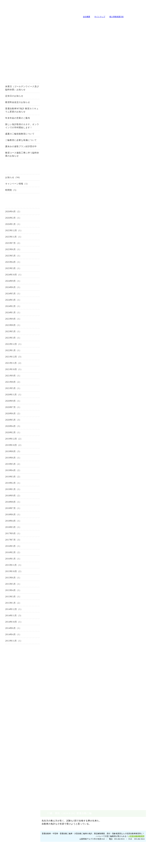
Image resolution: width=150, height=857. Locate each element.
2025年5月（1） (10, 257)
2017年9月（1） (10, 534)
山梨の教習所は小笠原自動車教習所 (35, 12)
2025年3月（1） (10, 269)
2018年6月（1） (10, 515)
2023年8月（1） (10, 326)
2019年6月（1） (10, 459)
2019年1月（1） (10, 490)
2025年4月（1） (10, 263)
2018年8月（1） (10, 503)
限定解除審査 (19, 706)
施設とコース (47, 22)
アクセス (19, 736)
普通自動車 (19, 677)
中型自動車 (19, 689)
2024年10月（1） (10, 276)
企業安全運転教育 (19, 777)
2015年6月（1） (10, 579)
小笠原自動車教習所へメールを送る (132, 8)
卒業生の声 (140, 22)
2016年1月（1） (10, 560)
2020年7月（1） (10, 408)
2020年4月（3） (10, 427)
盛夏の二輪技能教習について (16, 135)
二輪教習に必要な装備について (17, 141)
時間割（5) (7, 191)
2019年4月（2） (10, 471)
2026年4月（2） (10, 212)
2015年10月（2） (10, 572)
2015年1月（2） (10, 604)
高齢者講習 (19, 771)
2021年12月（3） (10, 358)
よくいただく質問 (122, 22)
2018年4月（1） (10, 522)
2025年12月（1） (10, 231)
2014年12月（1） (10, 610)
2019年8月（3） (10, 452)
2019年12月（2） (10, 440)
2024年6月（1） (10, 288)
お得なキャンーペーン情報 (19, 65)
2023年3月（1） (10, 339)
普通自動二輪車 (19, 694)
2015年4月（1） (10, 591)
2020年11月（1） (10, 396)
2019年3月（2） (10, 478)
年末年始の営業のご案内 (14, 119)
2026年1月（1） (10, 225)
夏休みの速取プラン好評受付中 (17, 147)
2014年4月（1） (10, 635)
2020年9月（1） (10, 402)
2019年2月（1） (10, 484)
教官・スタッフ (103, 22)
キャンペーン (84, 22)
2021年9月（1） (10, 377)
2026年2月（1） (10, 219)
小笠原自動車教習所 (140, 80)
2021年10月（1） (10, 370)
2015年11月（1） (10, 566)
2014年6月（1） (10, 629)
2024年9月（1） (10, 282)
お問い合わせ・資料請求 (19, 658)
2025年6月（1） (10, 250)
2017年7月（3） (10, 541)
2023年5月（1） (10, 332)
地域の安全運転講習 (19, 783)
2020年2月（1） (10, 433)
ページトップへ (141, 827)
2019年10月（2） (10, 446)
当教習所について (9, 22)
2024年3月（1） (10, 301)
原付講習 (19, 766)
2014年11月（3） (10, 616)
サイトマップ (96, 17)
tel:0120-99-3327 (95, 8)
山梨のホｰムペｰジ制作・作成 (74, 855)
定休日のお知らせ (11, 97)
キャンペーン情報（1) (13, 185)
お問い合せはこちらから (131, 116)
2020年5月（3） (10, 421)
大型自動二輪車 (19, 700)
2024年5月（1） (10, 295)
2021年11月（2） (10, 364)
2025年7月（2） (10, 244)
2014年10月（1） (10, 623)
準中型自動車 (19, 683)
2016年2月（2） (10, 553)
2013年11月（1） (10, 642)
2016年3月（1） (10, 547)
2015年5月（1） (10, 585)
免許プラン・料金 (96, 842)
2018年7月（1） (10, 509)
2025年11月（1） (10, 238)
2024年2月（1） (10, 307)
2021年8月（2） (10, 383)
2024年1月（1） (10, 313)
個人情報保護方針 (113, 17)
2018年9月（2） (10, 497)
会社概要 (82, 17)
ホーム (137, 842)
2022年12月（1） (10, 345)
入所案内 (28, 22)
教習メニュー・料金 (65, 22)
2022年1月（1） (10, 351)
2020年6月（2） (10, 414)
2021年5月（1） (10, 389)
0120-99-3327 (78, 116)
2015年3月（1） (10, 598)
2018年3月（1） (10, 528)
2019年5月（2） (10, 465)
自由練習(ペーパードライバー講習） (19, 789)
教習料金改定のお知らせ (14, 103)
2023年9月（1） (10, 320)
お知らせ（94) (9, 178)
